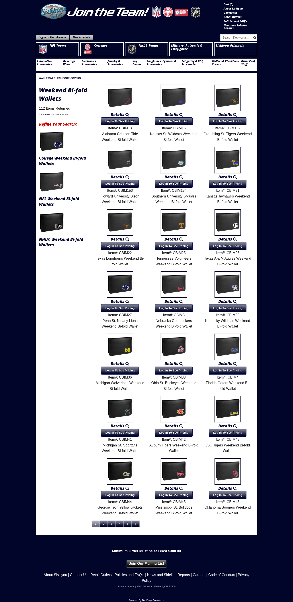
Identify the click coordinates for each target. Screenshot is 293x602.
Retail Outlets (233, 17)
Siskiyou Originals (230, 45)
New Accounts (81, 37)
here (47, 114)
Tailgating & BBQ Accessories (192, 63)
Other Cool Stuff (248, 63)
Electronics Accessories (89, 63)
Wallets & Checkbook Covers (225, 63)
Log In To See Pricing (120, 121)
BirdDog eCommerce (153, 600)
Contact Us (230, 13)
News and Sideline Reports (235, 27)
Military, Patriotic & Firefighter (186, 47)
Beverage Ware (69, 63)
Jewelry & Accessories (115, 63)
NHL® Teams (142, 45)
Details (120, 114)
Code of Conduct (221, 575)
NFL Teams (51, 45)
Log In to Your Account (52, 37)
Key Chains (137, 63)
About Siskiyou (233, 8)
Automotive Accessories (44, 63)
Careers (199, 575)
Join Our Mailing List (146, 563)
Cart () (228, 4)
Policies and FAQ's (235, 21)
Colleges (94, 45)
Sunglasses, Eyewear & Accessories (161, 63)
